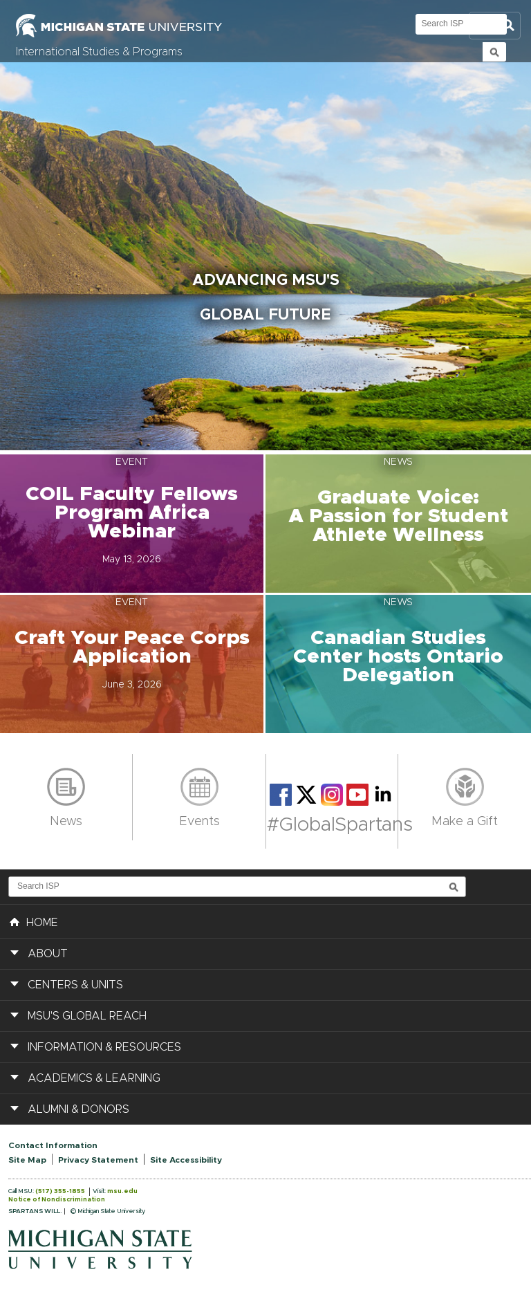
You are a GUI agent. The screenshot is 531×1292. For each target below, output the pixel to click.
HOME (34, 921)
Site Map (27, 1160)
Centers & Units (75, 984)
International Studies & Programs (99, 51)
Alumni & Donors (78, 1109)
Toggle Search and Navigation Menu (495, 26)
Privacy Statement (98, 1160)
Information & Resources (104, 1047)
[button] (133, 523)
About (48, 953)
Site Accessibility (186, 1160)
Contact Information (52, 1145)
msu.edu (122, 1191)
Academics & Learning (94, 1078)
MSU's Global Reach (87, 1016)
